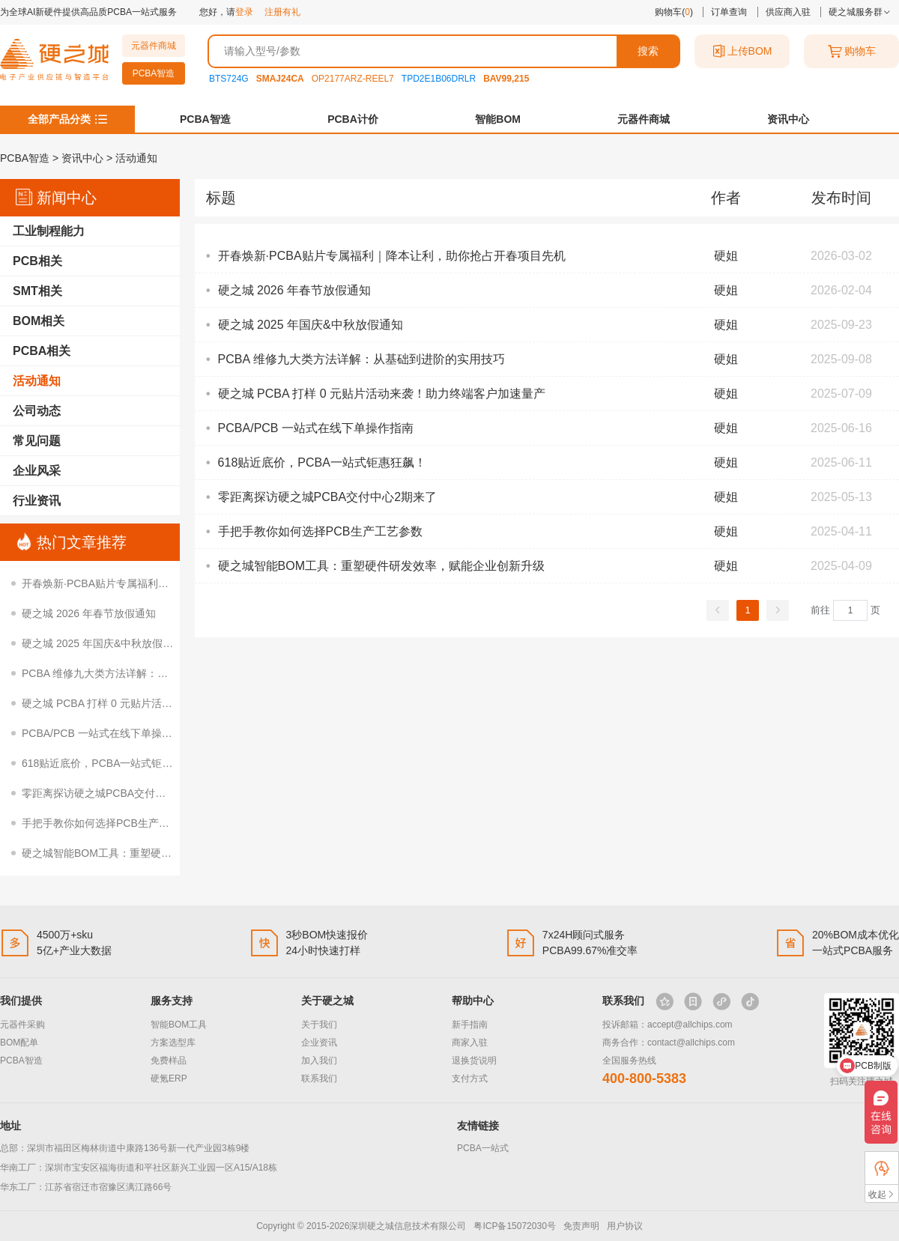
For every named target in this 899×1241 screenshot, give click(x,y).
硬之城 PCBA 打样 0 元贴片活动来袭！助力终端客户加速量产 (165, 703)
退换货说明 (474, 1060)
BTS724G (229, 78)
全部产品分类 (59, 119)
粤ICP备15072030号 (514, 1226)
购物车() (674, 12)
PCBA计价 (352, 119)
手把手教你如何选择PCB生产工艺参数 (111, 823)
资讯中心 (788, 119)
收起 (881, 1194)
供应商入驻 (788, 12)
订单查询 (729, 12)
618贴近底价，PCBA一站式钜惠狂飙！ (113, 763)
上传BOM (742, 51)
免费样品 (169, 1060)
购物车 (852, 51)
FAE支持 (881, 1168)
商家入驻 (470, 1042)
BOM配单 (19, 1042)
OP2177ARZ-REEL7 (353, 78)
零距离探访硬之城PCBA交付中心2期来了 (118, 793)
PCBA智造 (154, 73)
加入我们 (319, 1060)
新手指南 (470, 1024)
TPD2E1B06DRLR (439, 78)
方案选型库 (173, 1042)
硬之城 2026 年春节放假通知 (89, 613)
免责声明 (581, 1226)
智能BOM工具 (179, 1024)
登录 (244, 12)
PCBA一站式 (483, 1148)
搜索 (648, 51)
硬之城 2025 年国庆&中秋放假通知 (103, 643)
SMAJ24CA (280, 78)
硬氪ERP (169, 1078)
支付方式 (470, 1078)
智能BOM (498, 119)
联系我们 (319, 1078)
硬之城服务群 (860, 12)
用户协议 (625, 1226)
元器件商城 (153, 45)
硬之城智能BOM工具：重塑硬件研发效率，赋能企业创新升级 (165, 853)
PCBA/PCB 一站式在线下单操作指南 (107, 733)
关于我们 (319, 1024)
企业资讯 (319, 1042)
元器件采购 (22, 1024)
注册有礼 (282, 12)
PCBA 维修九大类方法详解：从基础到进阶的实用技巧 (147, 673)
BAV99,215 (506, 78)
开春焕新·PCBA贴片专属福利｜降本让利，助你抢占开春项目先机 (174, 583)
